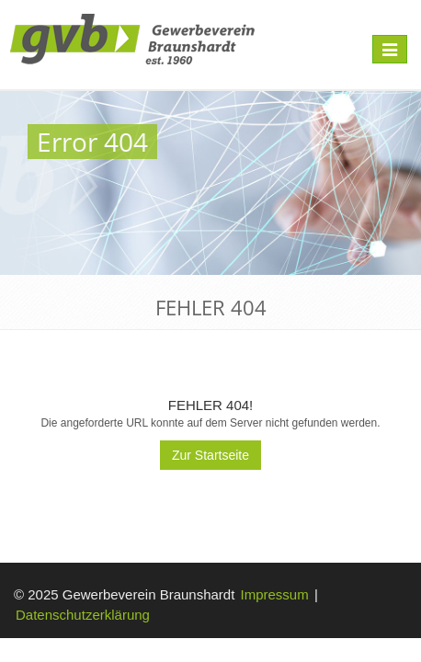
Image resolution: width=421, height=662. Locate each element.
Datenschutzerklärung (83, 614)
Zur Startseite (210, 455)
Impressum (275, 594)
